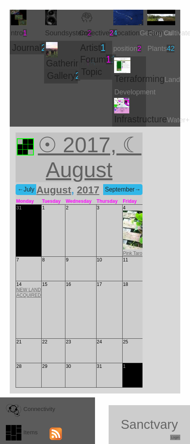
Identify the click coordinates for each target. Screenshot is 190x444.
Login (175, 437)
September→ (123, 189)
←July (26, 189)
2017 (88, 190)
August (53, 190)
